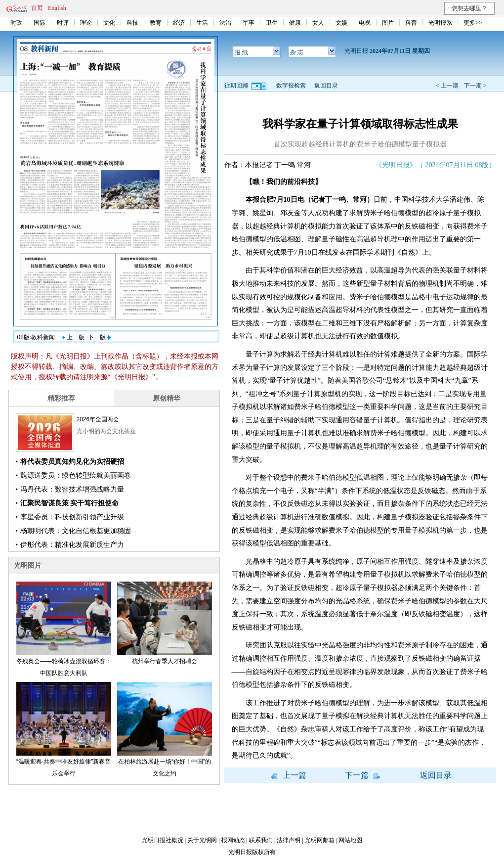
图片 (388, 22)
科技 (132, 22)
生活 (202, 22)
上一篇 (288, 775)
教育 (156, 22)
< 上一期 (447, 85)
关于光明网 (202, 840)
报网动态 (233, 840)
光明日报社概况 (162, 840)
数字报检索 (291, 85)
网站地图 (350, 840)
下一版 (99, 337)
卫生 (272, 22)
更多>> (472, 22)
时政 (16, 22)
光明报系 (440, 22)
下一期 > (475, 85)
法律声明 (288, 840)
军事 (248, 22)
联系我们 (261, 840)
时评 (63, 22)
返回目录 (326, 85)
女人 (318, 22)
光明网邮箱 (320, 840)
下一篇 (362, 775)
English (57, 7)
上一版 (73, 337)
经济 (179, 22)
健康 (295, 22)
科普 (411, 22)
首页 (37, 7)
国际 (39, 22)
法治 (225, 22)
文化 (109, 22)
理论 (86, 22)
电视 (365, 22)
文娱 (341, 22)
